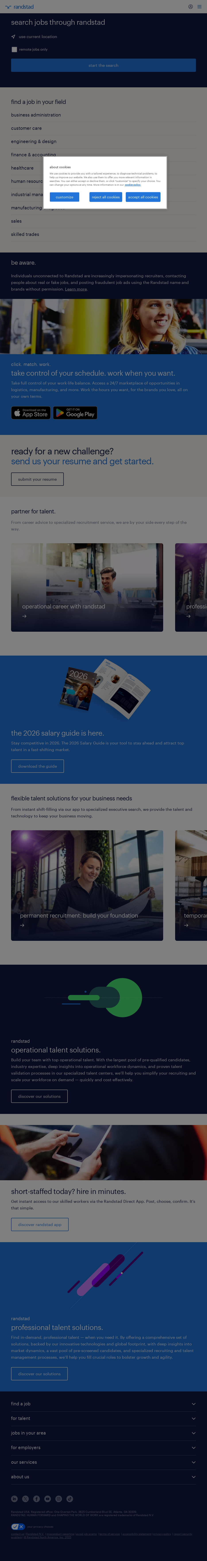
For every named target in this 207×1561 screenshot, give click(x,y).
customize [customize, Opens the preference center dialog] (64, 197)
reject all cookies (106, 197)
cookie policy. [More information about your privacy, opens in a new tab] (133, 184)
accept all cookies (143, 197)
